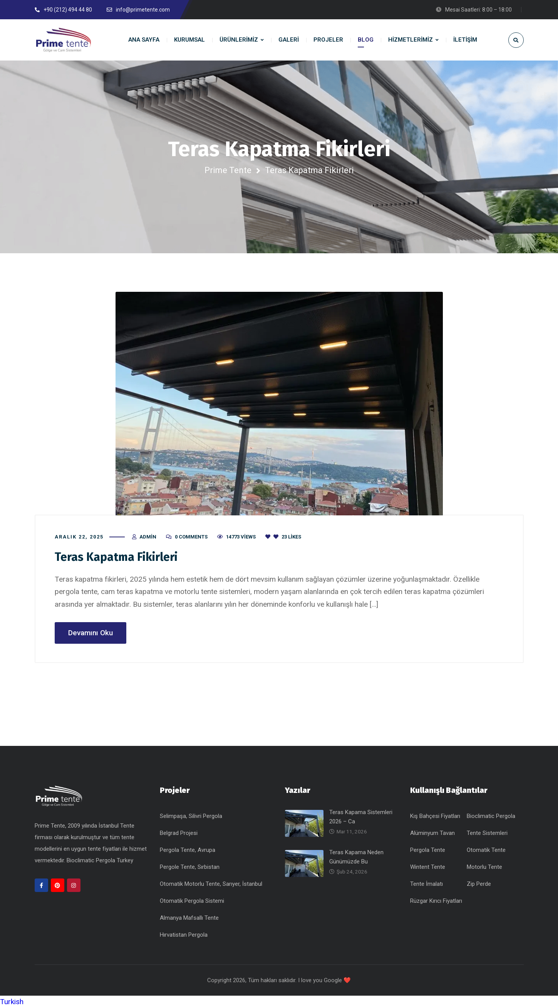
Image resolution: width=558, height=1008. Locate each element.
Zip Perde (479, 883)
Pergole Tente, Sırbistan (190, 866)
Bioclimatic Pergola (491, 816)
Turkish (11, 1001)
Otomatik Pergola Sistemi (192, 900)
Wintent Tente (427, 866)
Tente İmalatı (426, 883)
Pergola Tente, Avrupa (187, 849)
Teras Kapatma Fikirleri (116, 557)
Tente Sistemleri (487, 833)
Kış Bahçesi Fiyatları (435, 816)
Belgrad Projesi (179, 833)
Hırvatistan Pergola (184, 934)
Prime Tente (227, 170)
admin (147, 537)
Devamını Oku (90, 632)
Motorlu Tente (484, 866)
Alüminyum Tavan (432, 833)
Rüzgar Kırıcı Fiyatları (436, 900)
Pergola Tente (427, 849)
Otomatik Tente (486, 849)
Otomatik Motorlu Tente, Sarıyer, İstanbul (211, 883)
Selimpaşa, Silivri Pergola (191, 816)
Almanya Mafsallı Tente (189, 917)
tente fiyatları (105, 848)
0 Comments (191, 537)
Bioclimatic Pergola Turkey (100, 860)
